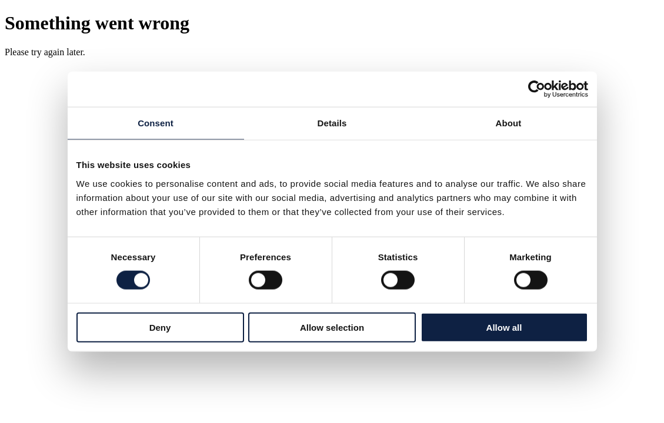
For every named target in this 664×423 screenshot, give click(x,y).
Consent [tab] (155, 123)
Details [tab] (332, 123)
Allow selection (332, 327)
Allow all (504, 327)
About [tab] (509, 123)
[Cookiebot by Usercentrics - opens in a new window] (536, 89)
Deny (160, 327)
